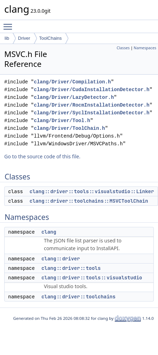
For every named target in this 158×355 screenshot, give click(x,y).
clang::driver (60, 258)
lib (7, 38)
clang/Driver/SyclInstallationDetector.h (92, 112)
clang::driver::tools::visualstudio (91, 277)
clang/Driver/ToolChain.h (69, 128)
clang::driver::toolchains (78, 296)
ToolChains (50, 38)
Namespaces (145, 47)
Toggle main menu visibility (10, 23)
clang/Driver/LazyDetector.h (74, 97)
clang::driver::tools (71, 268)
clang (48, 232)
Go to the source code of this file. (42, 156)
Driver (24, 38)
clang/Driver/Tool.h (62, 120)
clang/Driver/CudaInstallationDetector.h (92, 89)
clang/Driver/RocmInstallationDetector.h (92, 105)
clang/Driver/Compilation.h (72, 81)
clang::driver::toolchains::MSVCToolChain (89, 201)
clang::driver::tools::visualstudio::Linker (92, 191)
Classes (123, 47)
